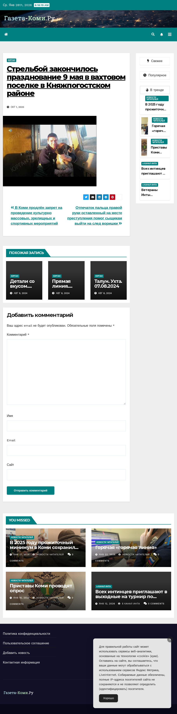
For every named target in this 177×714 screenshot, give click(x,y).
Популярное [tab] (154, 75)
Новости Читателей (48, 554)
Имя (10, 416)
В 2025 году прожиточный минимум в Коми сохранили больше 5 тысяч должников (44, 547)
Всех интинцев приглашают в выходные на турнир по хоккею (131, 596)
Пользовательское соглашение (26, 643)
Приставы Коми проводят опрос (41, 588)
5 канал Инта (149, 163)
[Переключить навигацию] (169, 34)
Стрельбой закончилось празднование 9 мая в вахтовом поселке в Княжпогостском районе (66, 81)
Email (11, 440)
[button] (153, 34)
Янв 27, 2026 (21, 554)
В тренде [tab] (155, 90)
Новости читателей (152, 98)
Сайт (10, 465)
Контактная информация (21, 662)
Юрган (11, 60)
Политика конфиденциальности (26, 634)
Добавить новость (16, 653)
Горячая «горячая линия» (159, 131)
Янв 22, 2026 (107, 554)
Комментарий (18, 334)
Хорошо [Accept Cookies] (108, 698)
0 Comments (156, 603)
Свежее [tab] (154, 61)
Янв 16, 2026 (21, 598)
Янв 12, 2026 (107, 603)
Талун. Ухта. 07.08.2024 (108, 283)
